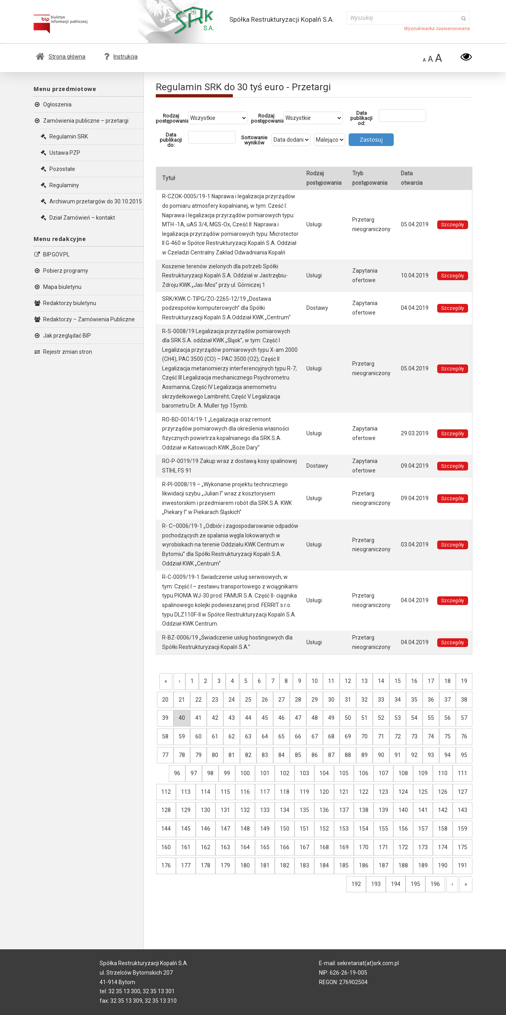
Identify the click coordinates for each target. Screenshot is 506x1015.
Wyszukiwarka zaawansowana (437, 28)
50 (348, 718)
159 (462, 828)
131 (225, 810)
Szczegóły (452, 225)
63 (248, 736)
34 (398, 699)
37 (447, 699)
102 (284, 773)
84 (281, 755)
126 (442, 792)
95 (464, 755)
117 (265, 792)
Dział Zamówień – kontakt (77, 217)
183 (304, 865)
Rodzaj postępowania (172, 118)
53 (398, 718)
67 (315, 736)
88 (348, 755)
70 (364, 736)
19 (464, 681)
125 (423, 792)
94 (447, 755)
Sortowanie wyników (254, 140)
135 (304, 810)
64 (265, 736)
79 (198, 755)
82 (248, 755)
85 (298, 755)
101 (265, 773)
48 (315, 718)
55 (431, 718)
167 (304, 847)
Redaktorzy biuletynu (65, 303)
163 (225, 847)
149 (265, 828)
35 (414, 699)
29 (315, 699)
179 (225, 865)
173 (423, 847)
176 (166, 865)
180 (245, 865)
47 (298, 718)
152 (324, 828)
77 (165, 755)
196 (435, 884)
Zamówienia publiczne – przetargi (81, 121)
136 (324, 810)
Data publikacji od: (361, 118)
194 (395, 884)
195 (415, 884)
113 (186, 792)
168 (324, 847)
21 (182, 699)
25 (248, 699)
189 (423, 865)
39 (165, 718)
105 (344, 773)
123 (383, 792)
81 (231, 755)
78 (182, 755)
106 (363, 773)
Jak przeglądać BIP (62, 335)
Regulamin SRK (64, 136)
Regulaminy (59, 185)
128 (166, 810)
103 (304, 773)
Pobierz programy (61, 271)
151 (304, 828)
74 (431, 736)
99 (227, 773)
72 (398, 736)
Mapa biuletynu (57, 287)
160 (166, 847)
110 (442, 773)
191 (462, 865)
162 (205, 847)
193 (376, 884)
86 (315, 755)
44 (248, 718)
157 (423, 828)
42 (215, 718)
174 (442, 847)
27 (281, 699)
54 (414, 718)
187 (383, 865)
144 (166, 828)
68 (331, 736)
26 (265, 699)
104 (324, 773)
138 (363, 810)
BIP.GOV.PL (52, 254)
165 (265, 847)
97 (194, 773)
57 (464, 718)
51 (364, 718)
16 (414, 681)
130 (205, 810)
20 (165, 699)
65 (281, 736)
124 (403, 792)
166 (284, 847)
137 (344, 810)
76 (464, 736)
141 (423, 810)
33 (381, 699)
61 (215, 736)
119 (304, 792)
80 (215, 755)
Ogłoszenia (53, 104)
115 (225, 792)
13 (364, 681)
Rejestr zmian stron (63, 352)
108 (403, 773)
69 (348, 736)
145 (186, 828)
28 (298, 699)
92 (414, 755)
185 (344, 865)
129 (186, 810)
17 (431, 681)
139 (383, 810)
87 (331, 755)
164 (245, 847)
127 (462, 792)
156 (403, 828)
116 (245, 792)
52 (381, 718)
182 (284, 865)
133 (265, 810)
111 (462, 773)
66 (298, 736)
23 (215, 699)
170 (363, 847)
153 (344, 828)
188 (403, 865)
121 (344, 792)
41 (198, 718)
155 (383, 828)
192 (356, 884)
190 (442, 865)
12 (348, 681)
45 (265, 718)
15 (398, 681)
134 (284, 810)
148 (245, 828)
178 (205, 865)
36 (431, 699)
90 (381, 755)
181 (265, 865)
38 (464, 699)
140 (403, 810)
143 (462, 810)
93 (431, 755)
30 (331, 699)
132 (245, 810)
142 (442, 810)
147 (225, 828)
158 (442, 828)
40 (182, 718)
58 (165, 736)
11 (331, 681)
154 (363, 828)
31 (348, 699)
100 (245, 773)
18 (447, 681)
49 (331, 718)
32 (364, 699)
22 (198, 699)
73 (414, 736)
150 (284, 828)
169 (344, 847)
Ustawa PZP (60, 153)
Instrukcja (121, 56)
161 (186, 847)
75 (447, 736)
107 (383, 773)
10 (315, 681)
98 (210, 773)
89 (364, 755)
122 (363, 792)
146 (205, 828)
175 (462, 847)
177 (186, 865)
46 (281, 718)
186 (363, 865)
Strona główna (60, 56)
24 (231, 699)
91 (398, 755)
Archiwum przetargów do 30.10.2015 (91, 201)
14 (381, 681)
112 (166, 792)
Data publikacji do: (171, 140)
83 (265, 755)
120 (324, 792)
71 (381, 736)
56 (447, 718)
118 (284, 792)
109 (423, 773)
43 (231, 718)
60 (198, 736)
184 (324, 865)
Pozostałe (57, 169)
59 (182, 736)
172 (403, 847)
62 (231, 736)
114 (205, 792)
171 (383, 847)
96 (177, 773)
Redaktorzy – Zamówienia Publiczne (84, 319)
